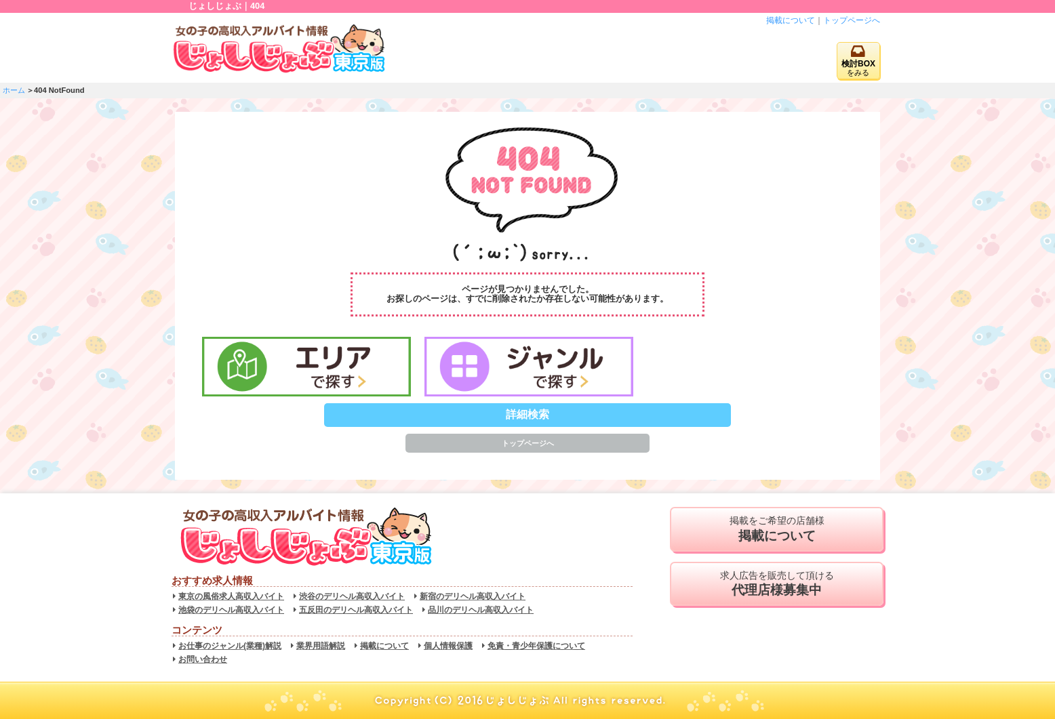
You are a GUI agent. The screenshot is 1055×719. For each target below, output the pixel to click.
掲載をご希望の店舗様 (776, 529)
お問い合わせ (202, 659)
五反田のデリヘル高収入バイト (356, 610)
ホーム (14, 90)
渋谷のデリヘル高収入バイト (352, 596)
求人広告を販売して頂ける (776, 584)
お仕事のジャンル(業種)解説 (229, 646)
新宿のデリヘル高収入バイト (472, 596)
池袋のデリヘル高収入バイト (231, 610)
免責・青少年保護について (536, 646)
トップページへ (851, 20)
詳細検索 (527, 414)
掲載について (790, 20)
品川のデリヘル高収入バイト (481, 610)
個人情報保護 (448, 646)
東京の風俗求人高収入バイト (231, 596)
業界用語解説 (320, 646)
